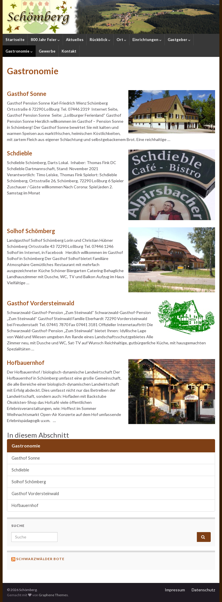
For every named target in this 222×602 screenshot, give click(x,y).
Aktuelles (75, 39)
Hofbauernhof (26, 362)
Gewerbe (47, 51)
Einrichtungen (147, 39)
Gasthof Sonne (26, 93)
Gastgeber (179, 39)
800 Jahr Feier (45, 39)
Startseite (15, 39)
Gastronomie (19, 51)
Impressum (175, 589)
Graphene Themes (53, 595)
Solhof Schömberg (31, 230)
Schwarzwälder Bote (40, 559)
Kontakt (69, 51)
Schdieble (19, 153)
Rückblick (100, 39)
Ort (121, 39)
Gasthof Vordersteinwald (40, 303)
